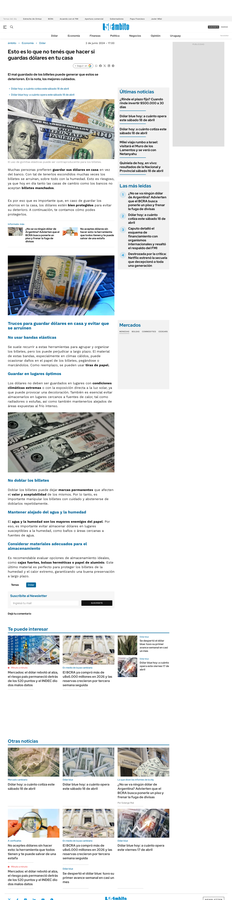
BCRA (50, 19)
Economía (74, 35)
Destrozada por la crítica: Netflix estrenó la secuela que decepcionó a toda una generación (147, 260)
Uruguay (175, 35)
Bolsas (136, 331)
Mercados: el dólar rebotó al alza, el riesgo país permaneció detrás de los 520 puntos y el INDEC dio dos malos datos (33, 678)
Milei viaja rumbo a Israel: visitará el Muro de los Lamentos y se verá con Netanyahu (139, 148)
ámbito (12, 43)
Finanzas (95, 35)
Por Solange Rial (126, 802)
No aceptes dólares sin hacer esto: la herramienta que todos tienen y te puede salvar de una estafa (97, 233)
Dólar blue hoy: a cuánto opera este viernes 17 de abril (154, 666)
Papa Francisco (137, 19)
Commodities (149, 331)
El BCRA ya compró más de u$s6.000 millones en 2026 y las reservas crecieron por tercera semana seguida (87, 678)
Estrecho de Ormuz (32, 19)
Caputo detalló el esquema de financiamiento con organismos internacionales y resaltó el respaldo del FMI (147, 238)
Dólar (54, 35)
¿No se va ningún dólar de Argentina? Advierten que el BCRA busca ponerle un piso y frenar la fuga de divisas (42, 235)
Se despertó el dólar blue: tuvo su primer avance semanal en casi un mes (154, 645)
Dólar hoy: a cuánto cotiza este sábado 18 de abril (40, 88)
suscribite (213, 27)
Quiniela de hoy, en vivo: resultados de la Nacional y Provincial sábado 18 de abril (141, 167)
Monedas (124, 331)
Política (115, 35)
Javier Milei (156, 19)
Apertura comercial (94, 19)
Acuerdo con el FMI (69, 19)
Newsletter (224, 35)
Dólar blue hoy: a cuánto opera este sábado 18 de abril (42, 94)
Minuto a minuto (19, 667)
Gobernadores (116, 19)
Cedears (163, 331)
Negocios (135, 35)
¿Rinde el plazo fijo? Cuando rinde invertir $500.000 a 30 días (142, 103)
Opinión (155, 35)
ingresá (224, 27)
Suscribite (97, 603)
